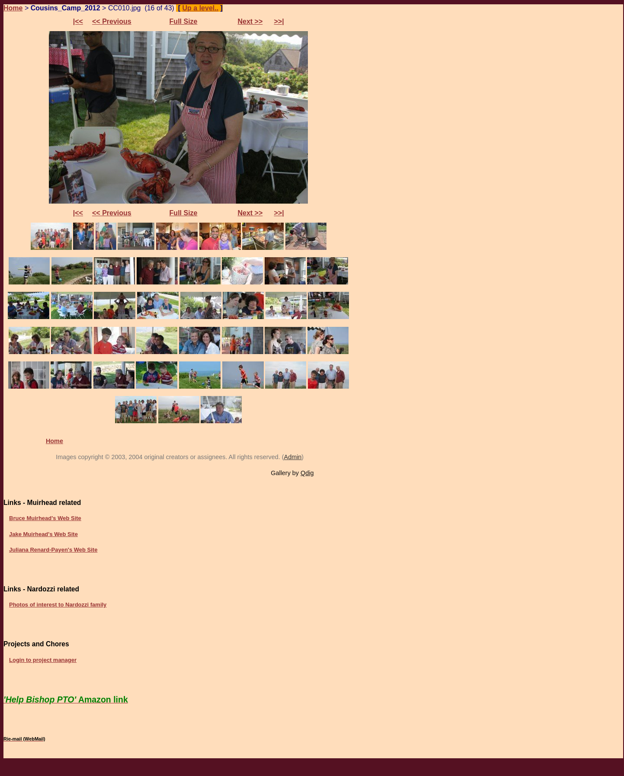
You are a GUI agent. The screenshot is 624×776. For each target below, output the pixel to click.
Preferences (248, 8)
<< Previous (111, 21)
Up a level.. (200, 8)
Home (12, 8)
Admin (293, 456)
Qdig (307, 472)
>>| (279, 21)
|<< (78, 21)
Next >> (249, 21)
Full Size (184, 21)
